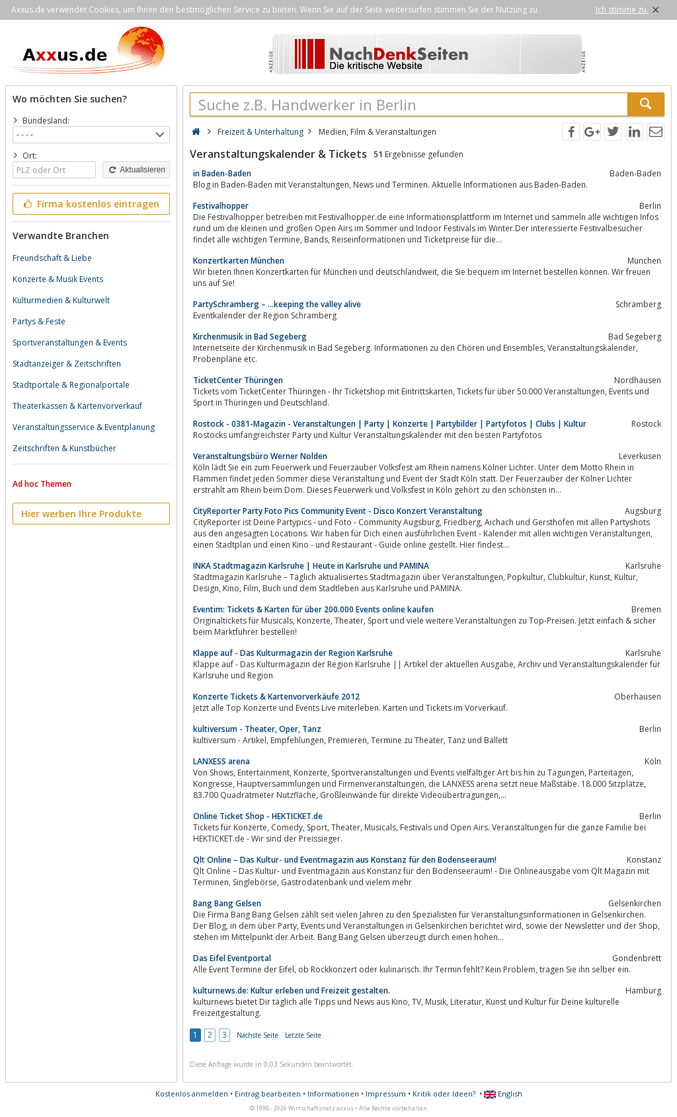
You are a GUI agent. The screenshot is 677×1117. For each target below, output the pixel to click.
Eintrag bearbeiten (268, 1094)
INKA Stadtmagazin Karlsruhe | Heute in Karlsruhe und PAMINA (311, 565)
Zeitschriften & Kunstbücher (64, 448)
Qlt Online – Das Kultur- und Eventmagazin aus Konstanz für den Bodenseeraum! (345, 859)
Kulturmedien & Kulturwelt (61, 300)
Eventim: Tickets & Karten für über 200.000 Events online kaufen (313, 609)
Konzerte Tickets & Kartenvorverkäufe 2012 (276, 696)
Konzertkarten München (238, 260)
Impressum (386, 1094)
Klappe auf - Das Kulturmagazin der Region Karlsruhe (293, 653)
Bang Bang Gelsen (227, 903)
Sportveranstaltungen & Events (70, 342)
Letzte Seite (303, 1035)
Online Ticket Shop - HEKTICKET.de (258, 816)
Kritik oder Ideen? (444, 1094)
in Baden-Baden (222, 173)
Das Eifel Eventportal (232, 958)
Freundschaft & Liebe (52, 258)
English (503, 1094)
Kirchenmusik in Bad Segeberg (250, 336)
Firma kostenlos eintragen (90, 204)
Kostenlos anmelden (191, 1094)
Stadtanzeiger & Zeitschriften (67, 363)
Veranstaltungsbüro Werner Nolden (260, 456)
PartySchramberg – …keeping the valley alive (277, 304)
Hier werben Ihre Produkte (81, 513)
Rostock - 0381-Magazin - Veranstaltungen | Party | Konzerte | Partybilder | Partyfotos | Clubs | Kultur (389, 423)
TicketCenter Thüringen (238, 380)
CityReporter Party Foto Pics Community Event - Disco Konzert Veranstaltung (338, 511)
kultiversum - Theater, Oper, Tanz (257, 729)
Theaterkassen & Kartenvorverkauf (77, 406)
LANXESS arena (221, 761)
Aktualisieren (136, 169)
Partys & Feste (39, 321)
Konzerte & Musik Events (58, 279)
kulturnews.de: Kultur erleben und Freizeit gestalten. (291, 990)
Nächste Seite (257, 1035)
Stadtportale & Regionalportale (71, 384)
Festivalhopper (221, 205)
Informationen (333, 1094)
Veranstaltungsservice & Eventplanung (84, 427)
